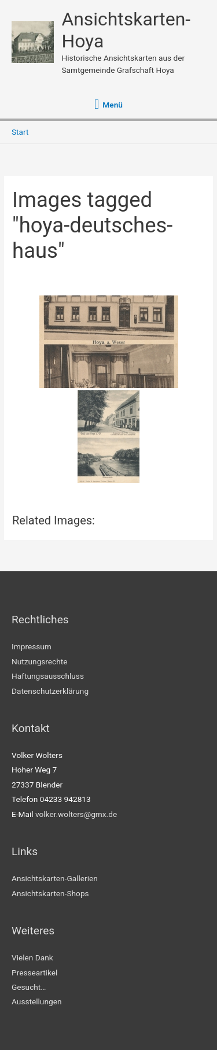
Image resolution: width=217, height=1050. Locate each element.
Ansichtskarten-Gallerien (55, 878)
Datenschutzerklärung (50, 691)
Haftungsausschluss (48, 676)
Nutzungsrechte (40, 661)
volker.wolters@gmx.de (76, 814)
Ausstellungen (36, 1001)
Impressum (32, 646)
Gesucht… (29, 987)
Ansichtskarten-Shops (50, 893)
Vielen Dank (32, 957)
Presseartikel (34, 972)
